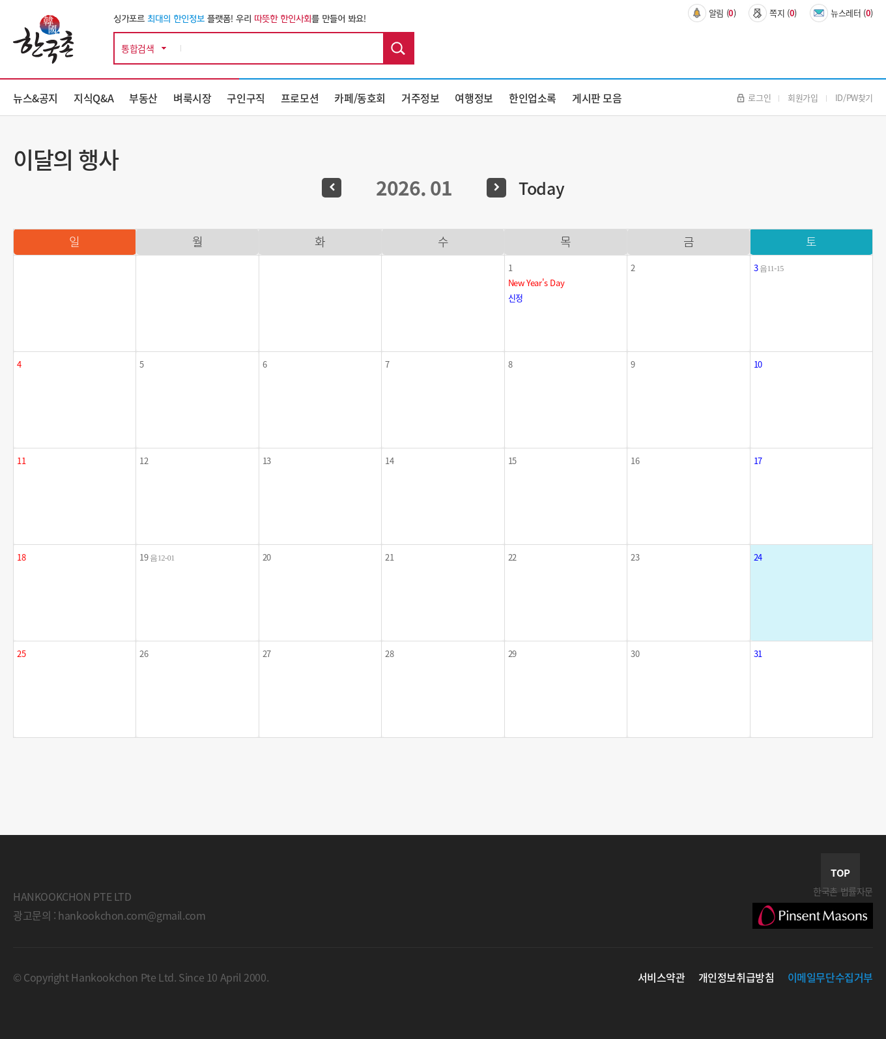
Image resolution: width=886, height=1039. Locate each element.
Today (541, 188)
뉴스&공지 (35, 98)
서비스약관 (661, 977)
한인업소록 (532, 98)
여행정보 (474, 98)
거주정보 (420, 98)
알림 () (712, 13)
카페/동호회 (360, 98)
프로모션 (300, 98)
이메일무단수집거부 (831, 977)
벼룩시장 (192, 98)
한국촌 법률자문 (812, 907)
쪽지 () (773, 13)
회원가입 (803, 97)
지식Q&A (93, 98)
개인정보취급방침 (736, 977)
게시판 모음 (597, 98)
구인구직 (245, 98)
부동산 (143, 98)
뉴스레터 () (841, 13)
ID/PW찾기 (854, 97)
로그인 (754, 97)
